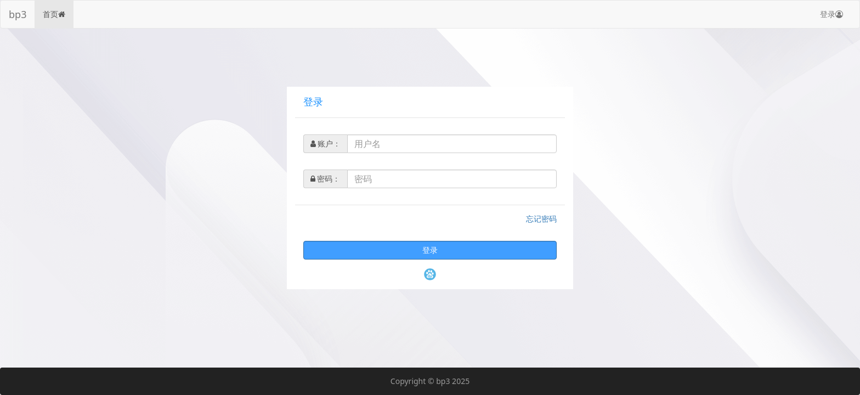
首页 (54, 14)
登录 (831, 14)
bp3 (17, 14)
